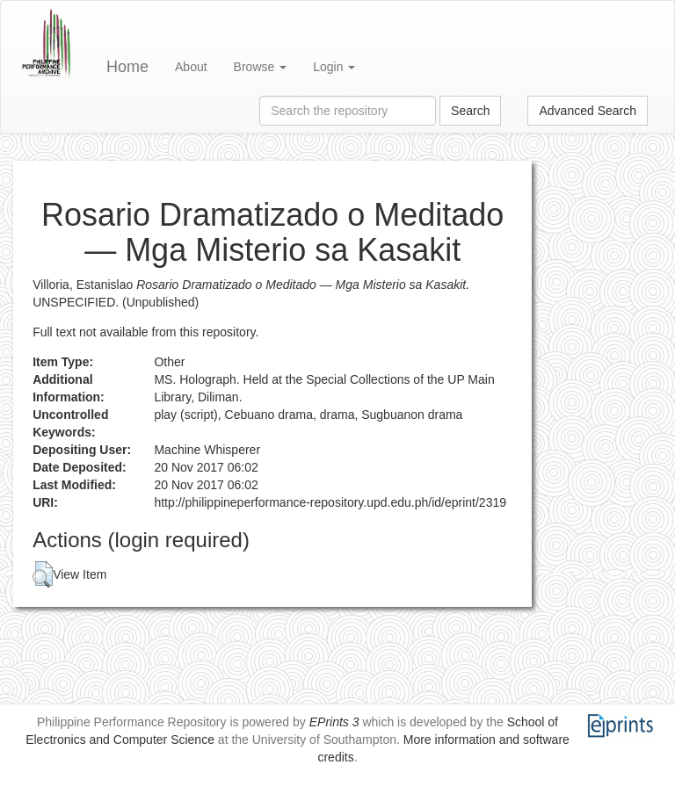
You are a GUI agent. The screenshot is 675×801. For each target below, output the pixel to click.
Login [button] (334, 67)
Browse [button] (260, 67)
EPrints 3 (334, 722)
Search (470, 111)
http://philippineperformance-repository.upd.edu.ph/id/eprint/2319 (330, 502)
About (191, 67)
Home (127, 67)
